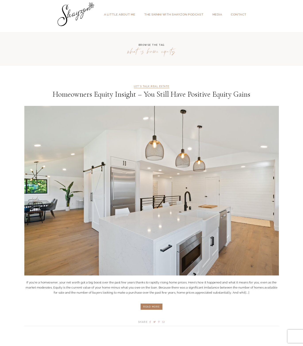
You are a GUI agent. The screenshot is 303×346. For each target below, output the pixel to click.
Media (217, 14)
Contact (239, 14)
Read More (151, 306)
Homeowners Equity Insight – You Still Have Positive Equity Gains (151, 94)
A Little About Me (119, 14)
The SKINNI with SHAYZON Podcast (174, 14)
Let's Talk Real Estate (151, 86)
